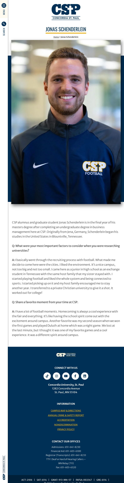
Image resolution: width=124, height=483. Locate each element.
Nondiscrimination (66, 424)
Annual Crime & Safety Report (66, 415)
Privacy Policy (66, 429)
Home (56, 37)
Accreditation (66, 420)
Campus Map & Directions (66, 410)
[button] (4, 28)
